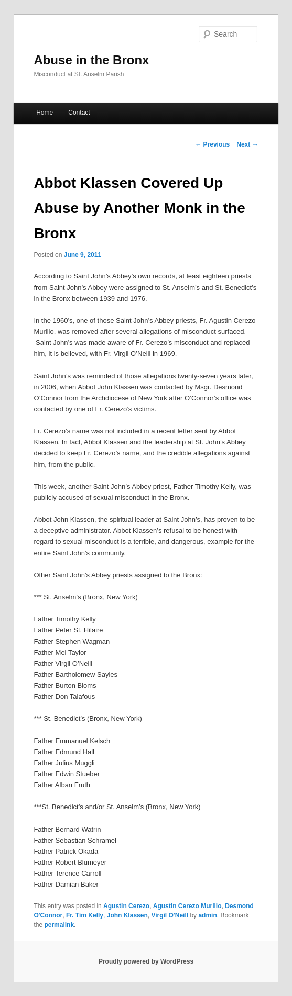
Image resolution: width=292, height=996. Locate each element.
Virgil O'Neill (169, 915)
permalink (59, 924)
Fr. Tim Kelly (84, 915)
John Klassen (127, 915)
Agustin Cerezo (126, 906)
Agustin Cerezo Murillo (187, 906)
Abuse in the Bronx (91, 60)
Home (44, 112)
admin (207, 915)
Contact (79, 112)
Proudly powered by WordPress (146, 961)
